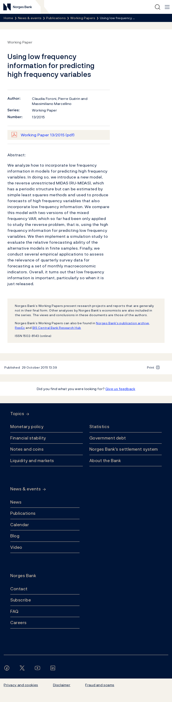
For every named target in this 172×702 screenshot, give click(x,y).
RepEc (20, 327)
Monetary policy (26, 426)
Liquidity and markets (32, 460)
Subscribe (20, 600)
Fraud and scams (99, 685)
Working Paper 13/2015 (48, 135)
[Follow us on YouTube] (38, 668)
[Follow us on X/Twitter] (23, 668)
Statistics (99, 426)
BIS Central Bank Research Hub (56, 327)
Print (150, 367)
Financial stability (28, 438)
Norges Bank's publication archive (122, 323)
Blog (14, 536)
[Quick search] (157, 7)
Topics (17, 414)
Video (16, 547)
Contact (19, 589)
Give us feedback (120, 389)
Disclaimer (62, 685)
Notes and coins (27, 449)
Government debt (107, 438)
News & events (25, 489)
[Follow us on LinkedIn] (54, 668)
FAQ (14, 611)
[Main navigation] (167, 7)
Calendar (19, 525)
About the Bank (105, 460)
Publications (23, 513)
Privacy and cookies (21, 685)
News (15, 502)
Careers (18, 622)
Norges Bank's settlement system (123, 449)
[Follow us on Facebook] (8, 668)
